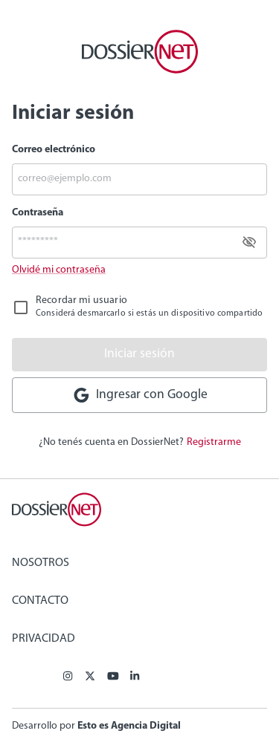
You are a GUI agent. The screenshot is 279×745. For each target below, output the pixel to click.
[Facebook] (67, 677)
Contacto (40, 601)
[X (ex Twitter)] (90, 677)
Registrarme (214, 442)
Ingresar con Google (140, 395)
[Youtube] (113, 677)
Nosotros (40, 563)
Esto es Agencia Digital (129, 726)
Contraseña (37, 212)
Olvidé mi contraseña (59, 270)
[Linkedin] (134, 677)
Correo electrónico (53, 149)
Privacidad (43, 639)
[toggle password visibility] (249, 242)
